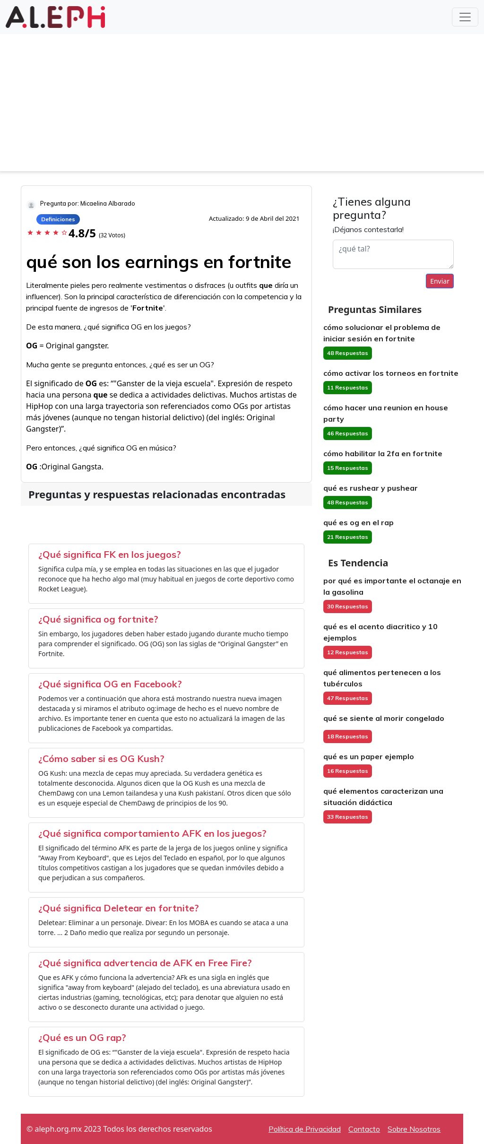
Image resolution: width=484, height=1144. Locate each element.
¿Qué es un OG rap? (82, 1037)
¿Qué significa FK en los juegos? (109, 554)
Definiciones (58, 219)
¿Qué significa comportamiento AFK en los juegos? (152, 833)
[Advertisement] (242, 105)
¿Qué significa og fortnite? (98, 619)
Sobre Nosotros (414, 1129)
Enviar (439, 281)
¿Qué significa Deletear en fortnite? (118, 908)
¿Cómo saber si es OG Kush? (101, 758)
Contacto (364, 1129)
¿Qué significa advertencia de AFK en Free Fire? (145, 963)
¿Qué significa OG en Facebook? (110, 684)
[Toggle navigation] (465, 17)
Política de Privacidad (304, 1129)
